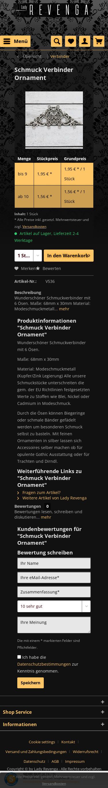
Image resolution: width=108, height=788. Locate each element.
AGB (55, 761)
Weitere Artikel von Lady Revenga (52, 498)
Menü (15, 40)
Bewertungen (27, 506)
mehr (63, 308)
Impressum (75, 761)
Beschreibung (27, 292)
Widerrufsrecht (85, 751)
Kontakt (68, 741)
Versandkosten (34, 226)
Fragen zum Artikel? (38, 492)
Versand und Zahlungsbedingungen (36, 751)
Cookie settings (42, 741)
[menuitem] (15, 41)
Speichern (30, 682)
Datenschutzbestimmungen (44, 664)
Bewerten (48, 268)
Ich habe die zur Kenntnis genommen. (47, 664)
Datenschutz (34, 761)
